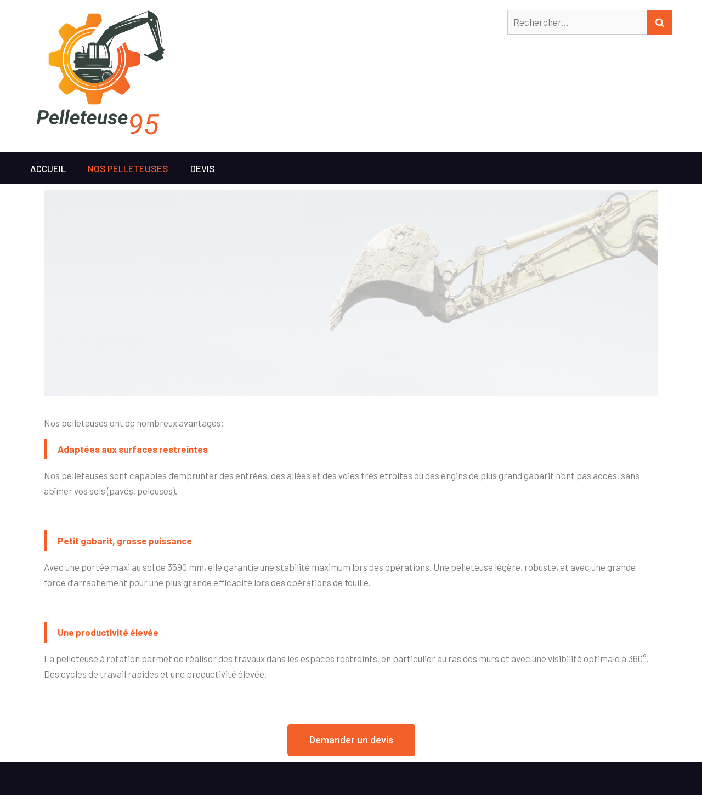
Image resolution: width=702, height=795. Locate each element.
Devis (202, 168)
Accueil (48, 168)
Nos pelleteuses (128, 168)
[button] (351, 740)
